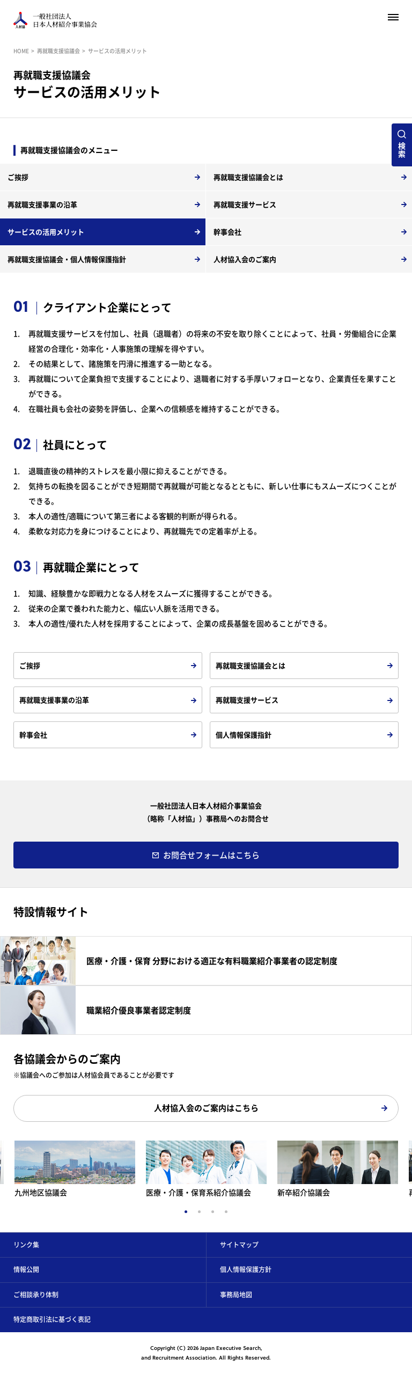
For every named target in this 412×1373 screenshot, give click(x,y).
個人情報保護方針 (245, 1269)
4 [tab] (226, 1211)
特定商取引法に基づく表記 (52, 1319)
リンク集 (26, 1245)
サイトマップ (239, 1245)
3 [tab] (212, 1211)
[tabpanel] (206, 1169)
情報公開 (26, 1269)
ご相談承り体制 (35, 1294)
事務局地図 (236, 1294)
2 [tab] (199, 1211)
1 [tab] (186, 1211)
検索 (402, 149)
